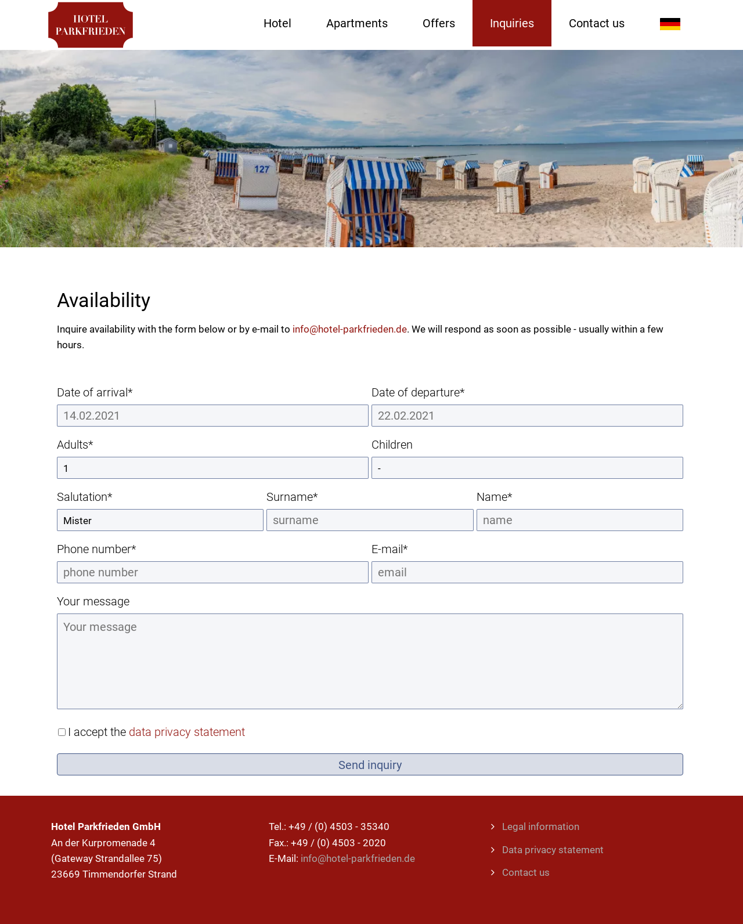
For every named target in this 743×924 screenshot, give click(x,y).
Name (504, 497)
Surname (293, 497)
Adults (84, 444)
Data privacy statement (553, 850)
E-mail (399, 549)
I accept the (156, 732)
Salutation (84, 497)
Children (392, 445)
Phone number (96, 549)
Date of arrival (94, 392)
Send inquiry (370, 765)
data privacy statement (187, 732)
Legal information (540, 826)
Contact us (526, 872)
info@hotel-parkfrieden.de (350, 329)
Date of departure (418, 392)
